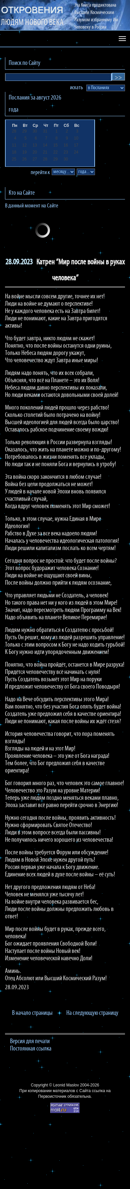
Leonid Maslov (66, 1085)
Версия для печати (30, 1041)
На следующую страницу (92, 1013)
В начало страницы (32, 1013)
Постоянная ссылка (30, 1048)
